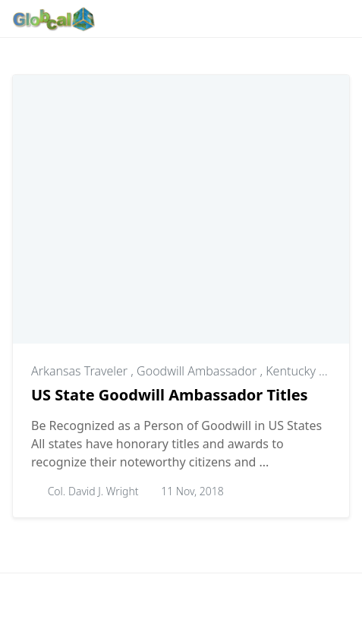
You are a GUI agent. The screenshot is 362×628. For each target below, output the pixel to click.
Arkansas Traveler (81, 371)
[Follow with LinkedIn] (214, 19)
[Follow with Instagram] (166, 19)
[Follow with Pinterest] (190, 19)
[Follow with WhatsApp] (142, 19)
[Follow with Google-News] (119, 19)
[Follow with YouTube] (261, 19)
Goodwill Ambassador (198, 371)
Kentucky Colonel (313, 371)
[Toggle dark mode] (290, 18)
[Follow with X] (237, 19)
